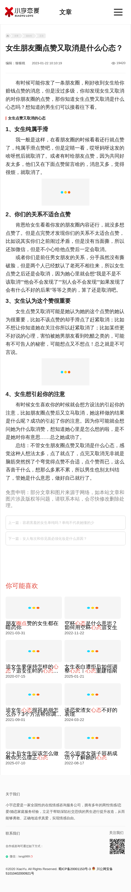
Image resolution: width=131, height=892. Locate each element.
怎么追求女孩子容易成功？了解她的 (90, 755)
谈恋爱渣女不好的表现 (90, 712)
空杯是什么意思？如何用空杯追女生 (90, 625)
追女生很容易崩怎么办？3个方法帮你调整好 (33, 712)
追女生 (29, 35)
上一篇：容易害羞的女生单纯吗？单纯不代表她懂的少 (51, 523)
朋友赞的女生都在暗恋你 (32, 625)
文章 (16, 35)
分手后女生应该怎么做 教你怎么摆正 (32, 755)
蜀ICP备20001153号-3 (74, 869)
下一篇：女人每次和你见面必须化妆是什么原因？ (47, 539)
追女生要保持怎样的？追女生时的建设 (32, 668)
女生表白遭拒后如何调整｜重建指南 (90, 668)
